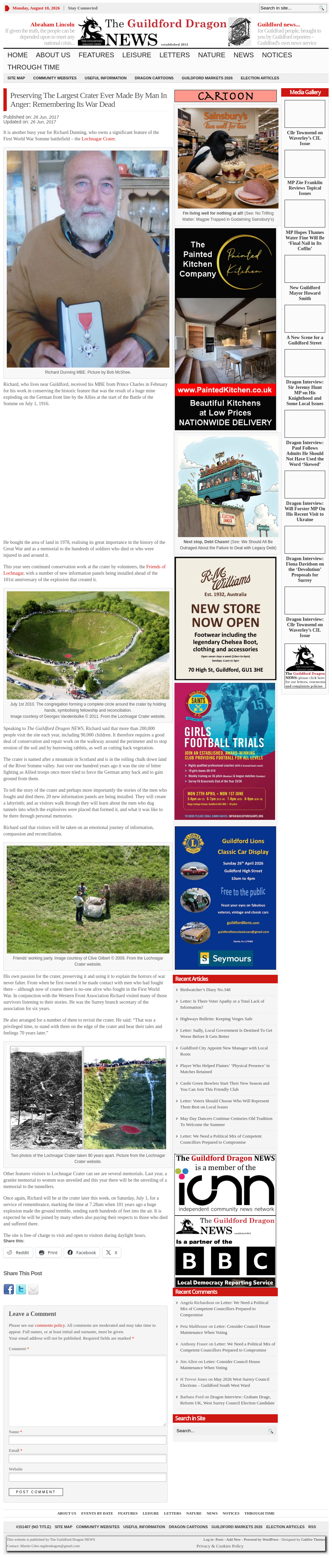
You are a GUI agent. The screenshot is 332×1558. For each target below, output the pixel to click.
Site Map (16, 78)
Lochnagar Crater (98, 138)
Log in (208, 1539)
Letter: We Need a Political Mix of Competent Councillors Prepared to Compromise (224, 1308)
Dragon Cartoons (154, 78)
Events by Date (97, 1513)
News (243, 55)
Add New (233, 1539)
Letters (175, 55)
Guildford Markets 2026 (207, 78)
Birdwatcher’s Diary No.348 (205, 989)
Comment (19, 1348)
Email (15, 1450)
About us (53, 55)
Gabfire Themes (313, 1539)
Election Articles (260, 78)
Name (15, 1431)
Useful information (106, 78)
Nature (212, 55)
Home (17, 55)
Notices (277, 55)
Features (96, 55)
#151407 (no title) (33, 1527)
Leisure (136, 55)
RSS (312, 1527)
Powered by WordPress (261, 1539)
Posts (219, 1539)
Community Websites (55, 78)
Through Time (33, 67)
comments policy (50, 1325)
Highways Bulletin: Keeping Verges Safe (216, 1018)
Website (16, 1469)
